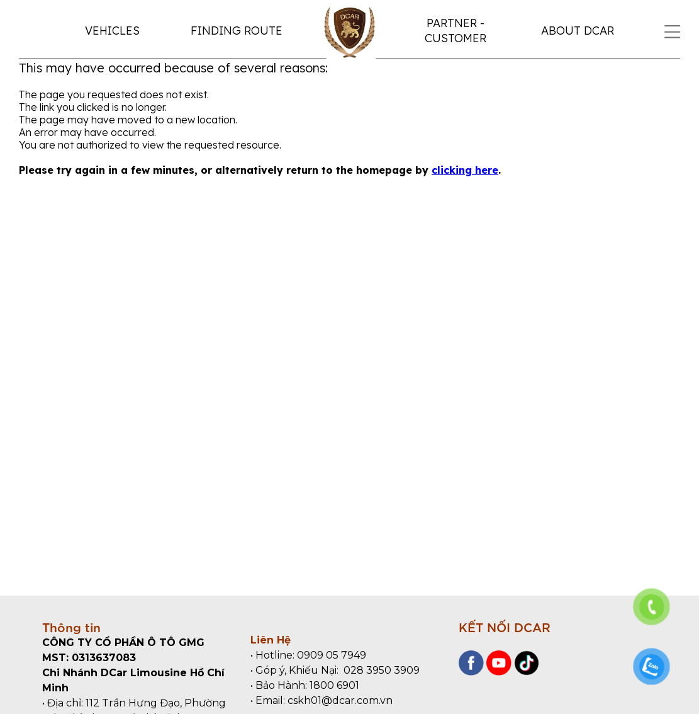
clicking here (465, 170)
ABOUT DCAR (577, 30)
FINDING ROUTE (236, 30)
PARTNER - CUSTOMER (455, 30)
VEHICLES (112, 30)
